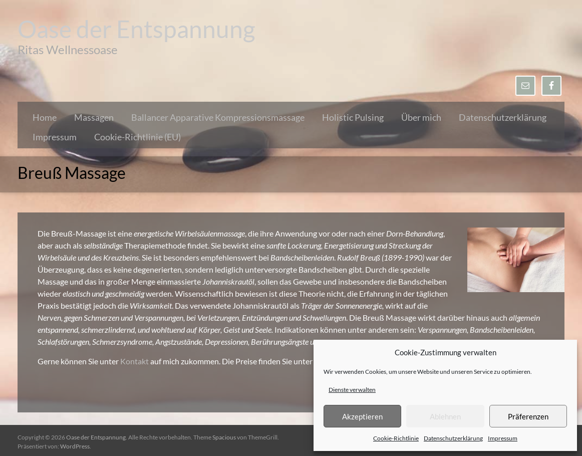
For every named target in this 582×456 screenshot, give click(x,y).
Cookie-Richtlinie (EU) (137, 136)
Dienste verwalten (352, 389)
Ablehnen (445, 416)
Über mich (421, 117)
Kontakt (135, 361)
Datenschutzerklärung (453, 438)
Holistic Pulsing (353, 117)
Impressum (502, 438)
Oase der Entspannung (136, 29)
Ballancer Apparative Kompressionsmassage (218, 117)
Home (45, 117)
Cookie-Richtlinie (396, 438)
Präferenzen (528, 416)
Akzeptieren (362, 416)
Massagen (94, 117)
